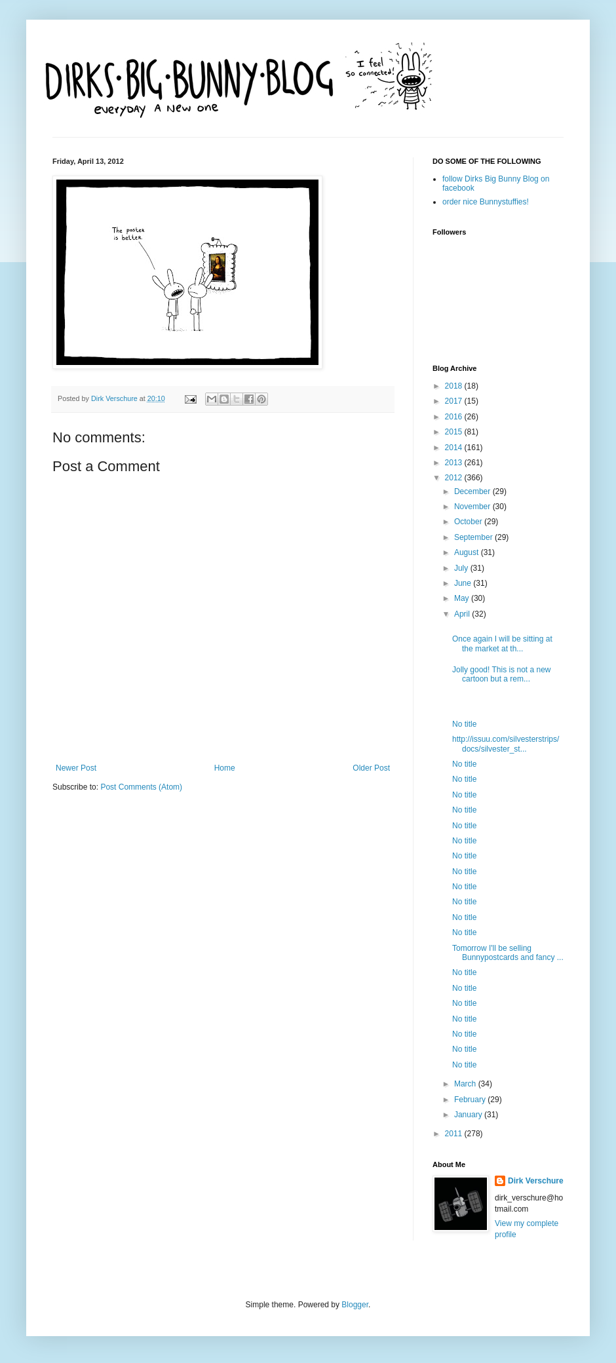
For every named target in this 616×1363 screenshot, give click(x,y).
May (462, 598)
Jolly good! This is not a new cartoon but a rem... (501, 674)
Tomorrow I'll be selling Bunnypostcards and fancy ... (508, 953)
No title (464, 724)
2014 (455, 447)
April (463, 614)
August (467, 552)
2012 (455, 477)
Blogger (354, 1304)
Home (224, 768)
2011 (455, 1133)
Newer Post (76, 768)
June (463, 583)
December (473, 491)
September (474, 537)
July (462, 568)
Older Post (371, 768)
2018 (455, 386)
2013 (455, 462)
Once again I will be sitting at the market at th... (502, 643)
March (466, 1083)
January (469, 1114)
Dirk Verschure (115, 398)
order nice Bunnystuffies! (485, 201)
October (469, 521)
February (471, 1099)
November (473, 506)
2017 (455, 401)
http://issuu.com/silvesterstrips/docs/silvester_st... (505, 744)
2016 (455, 416)
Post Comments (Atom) (141, 787)
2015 (455, 431)
